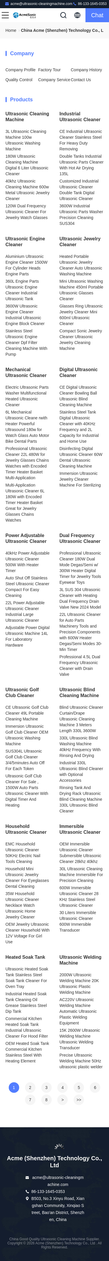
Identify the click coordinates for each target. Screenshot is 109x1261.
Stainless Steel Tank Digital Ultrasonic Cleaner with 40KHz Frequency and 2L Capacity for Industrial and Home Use (79, 427)
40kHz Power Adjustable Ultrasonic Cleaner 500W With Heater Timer (28, 562)
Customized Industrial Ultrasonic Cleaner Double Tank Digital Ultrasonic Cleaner (79, 190)
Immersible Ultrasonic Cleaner (79, 829)
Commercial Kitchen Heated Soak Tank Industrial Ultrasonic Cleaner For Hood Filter (27, 1027)
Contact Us (81, 79)
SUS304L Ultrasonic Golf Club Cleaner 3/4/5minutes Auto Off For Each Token (25, 760)
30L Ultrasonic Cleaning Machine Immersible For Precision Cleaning (81, 874)
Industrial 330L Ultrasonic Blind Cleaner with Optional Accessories (81, 771)
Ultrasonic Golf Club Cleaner (22, 692)
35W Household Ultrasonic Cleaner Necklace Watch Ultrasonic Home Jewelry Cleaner (22, 905)
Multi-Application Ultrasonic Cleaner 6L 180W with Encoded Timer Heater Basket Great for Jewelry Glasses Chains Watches (25, 502)
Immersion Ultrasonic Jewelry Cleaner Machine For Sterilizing (80, 479)
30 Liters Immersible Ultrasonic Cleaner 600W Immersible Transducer (77, 921)
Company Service (54, 79)
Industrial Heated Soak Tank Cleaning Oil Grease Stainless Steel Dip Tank (26, 1002)
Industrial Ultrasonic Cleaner (79, 116)
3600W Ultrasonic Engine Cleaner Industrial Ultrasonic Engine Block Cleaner (25, 315)
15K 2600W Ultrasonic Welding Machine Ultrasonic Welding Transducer (79, 1039)
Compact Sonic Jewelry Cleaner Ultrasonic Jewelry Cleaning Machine (80, 340)
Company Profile (21, 69)
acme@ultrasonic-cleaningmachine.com (38, 3)
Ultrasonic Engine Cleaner (25, 241)
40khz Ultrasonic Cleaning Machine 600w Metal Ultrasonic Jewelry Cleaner (28, 190)
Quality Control (19, 79)
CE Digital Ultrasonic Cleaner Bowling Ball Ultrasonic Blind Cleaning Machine (78, 396)
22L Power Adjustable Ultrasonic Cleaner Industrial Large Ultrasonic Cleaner (25, 611)
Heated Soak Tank (25, 957)
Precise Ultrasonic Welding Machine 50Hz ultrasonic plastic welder (81, 1061)
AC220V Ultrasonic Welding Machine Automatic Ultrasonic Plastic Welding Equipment (78, 1011)
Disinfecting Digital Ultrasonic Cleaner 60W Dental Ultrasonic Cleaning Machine (80, 457)
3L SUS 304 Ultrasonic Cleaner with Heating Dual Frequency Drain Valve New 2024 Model (80, 598)
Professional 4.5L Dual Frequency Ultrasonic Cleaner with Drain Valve (79, 665)
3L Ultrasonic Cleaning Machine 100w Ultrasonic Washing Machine (26, 140)
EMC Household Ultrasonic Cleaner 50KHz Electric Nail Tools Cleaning (23, 853)
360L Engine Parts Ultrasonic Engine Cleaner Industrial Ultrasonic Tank (22, 290)
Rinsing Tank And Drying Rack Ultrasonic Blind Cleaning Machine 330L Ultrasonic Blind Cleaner (80, 799)
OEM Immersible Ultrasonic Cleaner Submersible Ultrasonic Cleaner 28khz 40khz (80, 853)
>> (78, 1099)
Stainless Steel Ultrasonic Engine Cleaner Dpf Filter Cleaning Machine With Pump (26, 343)
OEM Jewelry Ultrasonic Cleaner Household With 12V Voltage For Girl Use (28, 933)
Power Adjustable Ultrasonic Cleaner (26, 538)
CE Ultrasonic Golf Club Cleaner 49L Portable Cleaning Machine (27, 713)
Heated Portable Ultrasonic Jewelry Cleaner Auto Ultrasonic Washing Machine (80, 265)
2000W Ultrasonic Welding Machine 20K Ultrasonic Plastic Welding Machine (79, 983)
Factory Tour (49, 69)
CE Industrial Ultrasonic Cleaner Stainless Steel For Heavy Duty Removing (80, 140)
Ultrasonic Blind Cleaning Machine (79, 692)
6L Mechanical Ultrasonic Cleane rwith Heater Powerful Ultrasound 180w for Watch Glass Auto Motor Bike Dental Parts (27, 427)
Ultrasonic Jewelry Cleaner (79, 241)
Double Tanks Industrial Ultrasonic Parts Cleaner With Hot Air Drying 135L (81, 165)
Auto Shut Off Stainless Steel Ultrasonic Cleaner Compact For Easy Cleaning (27, 587)
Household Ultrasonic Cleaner (26, 829)
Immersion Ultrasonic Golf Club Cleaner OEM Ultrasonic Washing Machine (27, 735)
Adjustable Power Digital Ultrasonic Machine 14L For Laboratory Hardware (28, 636)
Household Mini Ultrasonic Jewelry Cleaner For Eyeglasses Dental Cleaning (27, 877)
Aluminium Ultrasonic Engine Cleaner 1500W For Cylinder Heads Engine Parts (27, 265)
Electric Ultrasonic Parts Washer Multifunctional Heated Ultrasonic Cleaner (27, 396)
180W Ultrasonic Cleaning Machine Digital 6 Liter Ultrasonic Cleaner (27, 165)
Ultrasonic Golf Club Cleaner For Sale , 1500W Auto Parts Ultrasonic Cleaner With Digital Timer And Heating (27, 790)
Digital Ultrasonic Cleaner (78, 372)
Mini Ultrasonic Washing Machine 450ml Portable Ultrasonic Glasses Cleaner (81, 290)
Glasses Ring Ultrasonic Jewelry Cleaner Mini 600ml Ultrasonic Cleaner (81, 315)
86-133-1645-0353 (89, 3)
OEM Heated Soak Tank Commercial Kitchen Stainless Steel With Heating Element (27, 1052)
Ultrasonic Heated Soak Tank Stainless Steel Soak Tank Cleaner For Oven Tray (27, 978)
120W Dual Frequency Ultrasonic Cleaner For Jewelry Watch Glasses (27, 212)
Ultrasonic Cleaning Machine (27, 116)
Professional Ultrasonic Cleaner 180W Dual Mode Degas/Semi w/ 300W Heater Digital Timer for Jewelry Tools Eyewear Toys (80, 568)
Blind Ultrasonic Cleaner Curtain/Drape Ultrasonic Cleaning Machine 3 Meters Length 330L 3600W (81, 719)
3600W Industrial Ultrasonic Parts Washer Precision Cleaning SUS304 (81, 215)
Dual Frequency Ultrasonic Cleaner (79, 538)
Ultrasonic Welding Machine (80, 960)
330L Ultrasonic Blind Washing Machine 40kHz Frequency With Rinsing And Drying (80, 747)
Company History (86, 69)
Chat (97, 15)
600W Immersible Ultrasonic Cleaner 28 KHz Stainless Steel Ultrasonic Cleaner (79, 896)
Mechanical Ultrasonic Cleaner (26, 372)
